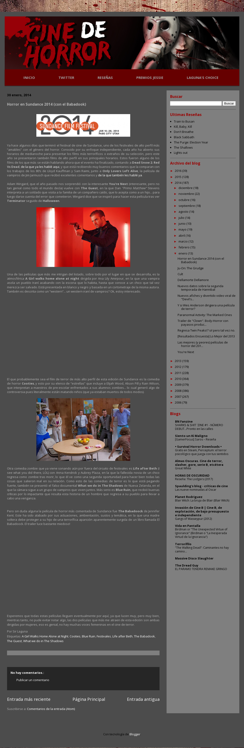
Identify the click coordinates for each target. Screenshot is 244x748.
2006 (178, 402)
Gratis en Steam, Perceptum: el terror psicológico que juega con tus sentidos (201, 452)
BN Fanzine (184, 421)
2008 (178, 391)
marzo (183, 241)
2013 (178, 361)
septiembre (187, 206)
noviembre (187, 194)
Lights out (180, 152)
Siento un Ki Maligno (191, 436)
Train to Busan (184, 121)
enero (183, 253)
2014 (178, 183)
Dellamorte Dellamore (193, 280)
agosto (184, 211)
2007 (178, 396)
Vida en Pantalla (187, 526)
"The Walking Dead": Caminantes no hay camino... (202, 549)
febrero (184, 247)
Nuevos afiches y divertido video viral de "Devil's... (207, 297)
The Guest (14, 641)
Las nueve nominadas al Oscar (195, 490)
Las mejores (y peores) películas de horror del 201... (203, 344)
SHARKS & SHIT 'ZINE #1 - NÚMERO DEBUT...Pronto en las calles (199, 427)
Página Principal (88, 699)
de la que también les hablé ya (120, 175)
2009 (178, 384)
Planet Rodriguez (188, 497)
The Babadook (144, 636)
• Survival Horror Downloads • (198, 446)
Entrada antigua (143, 699)
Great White (183, 468)
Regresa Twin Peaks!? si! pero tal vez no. (206, 330)
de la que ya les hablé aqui (40, 167)
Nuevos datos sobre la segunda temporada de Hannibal (200, 288)
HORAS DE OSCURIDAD (192, 475)
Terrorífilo (183, 544)
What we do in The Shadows (43, 641)
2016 (178, 171)
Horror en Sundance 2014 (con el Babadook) (201, 260)
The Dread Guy (186, 565)
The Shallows (183, 147)
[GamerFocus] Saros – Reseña (195, 439)
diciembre (186, 188)
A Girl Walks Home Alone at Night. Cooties (51, 636)
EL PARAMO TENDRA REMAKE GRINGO (201, 569)
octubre (184, 200)
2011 (178, 373)
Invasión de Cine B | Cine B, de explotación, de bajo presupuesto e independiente (202, 511)
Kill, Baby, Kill (183, 126)
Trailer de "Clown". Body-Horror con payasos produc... (203, 323)
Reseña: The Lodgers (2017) (194, 479)
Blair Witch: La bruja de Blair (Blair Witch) (202, 500)
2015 (178, 177)
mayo (183, 229)
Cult (180, 274)
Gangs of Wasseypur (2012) (193, 519)
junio (182, 223)
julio (182, 218)
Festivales (104, 636)
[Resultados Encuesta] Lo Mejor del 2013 (206, 336)
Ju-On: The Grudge (191, 268)
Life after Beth (122, 636)
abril (182, 235)
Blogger (135, 734)
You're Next (186, 352)
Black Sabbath (184, 137)
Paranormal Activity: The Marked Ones (205, 315)
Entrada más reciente (28, 699)
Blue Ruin (88, 636)
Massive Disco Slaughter (194, 558)
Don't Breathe (184, 132)
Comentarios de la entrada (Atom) (51, 709)
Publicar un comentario (32, 680)
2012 (178, 367)
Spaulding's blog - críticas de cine (201, 486)
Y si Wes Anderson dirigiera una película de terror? (206, 307)
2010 (178, 379)
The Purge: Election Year (191, 142)
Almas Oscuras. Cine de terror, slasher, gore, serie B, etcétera (199, 463)
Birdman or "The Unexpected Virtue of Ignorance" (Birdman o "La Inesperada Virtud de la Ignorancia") (201, 533)
